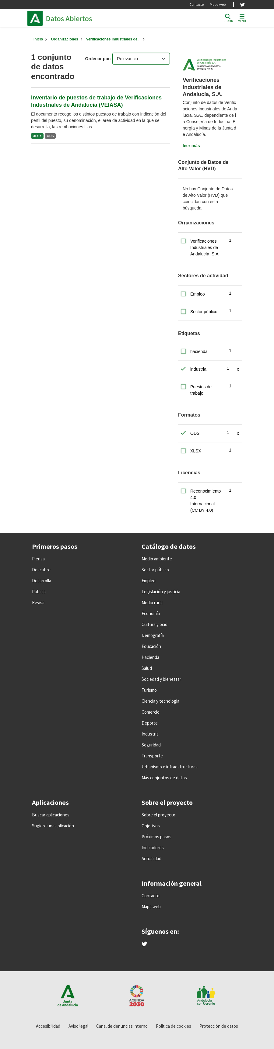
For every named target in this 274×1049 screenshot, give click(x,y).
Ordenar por (97, 58)
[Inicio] (38, 39)
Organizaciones (64, 39)
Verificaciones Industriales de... (113, 39)
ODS (50, 136)
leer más (191, 145)
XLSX (37, 136)
